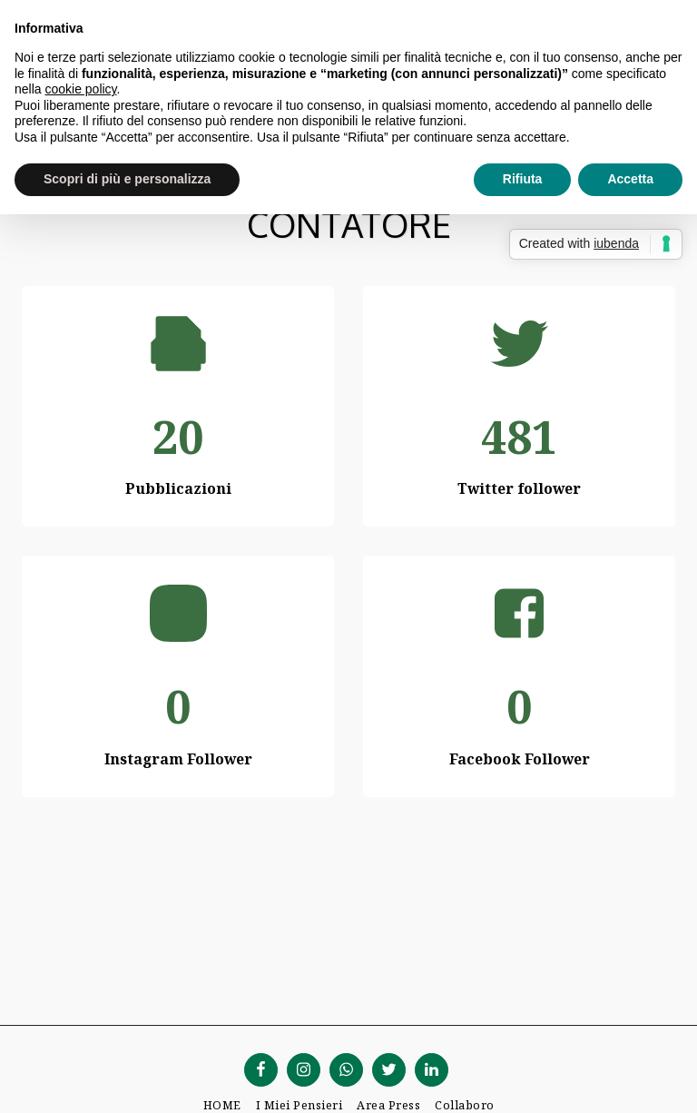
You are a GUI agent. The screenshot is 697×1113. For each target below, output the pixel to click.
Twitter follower (519, 488)
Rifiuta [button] (523, 179)
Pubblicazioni (178, 488)
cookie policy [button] (80, 89)
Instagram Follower (178, 759)
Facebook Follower (519, 759)
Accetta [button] (630, 179)
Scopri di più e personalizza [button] (127, 179)
